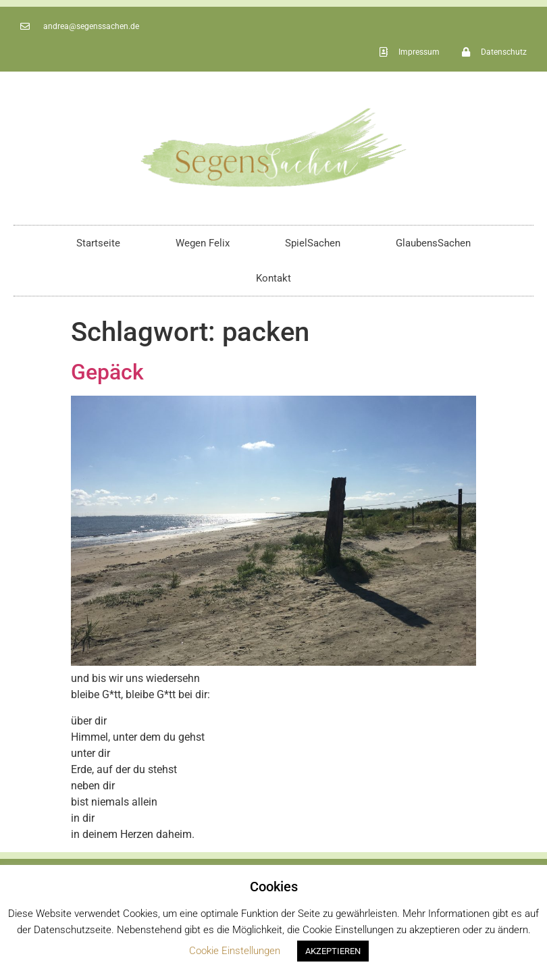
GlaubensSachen (433, 243)
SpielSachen (312, 243)
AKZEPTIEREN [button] (333, 951)
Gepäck (107, 372)
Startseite (98, 243)
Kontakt (273, 278)
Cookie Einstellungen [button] (234, 951)
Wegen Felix (203, 243)
